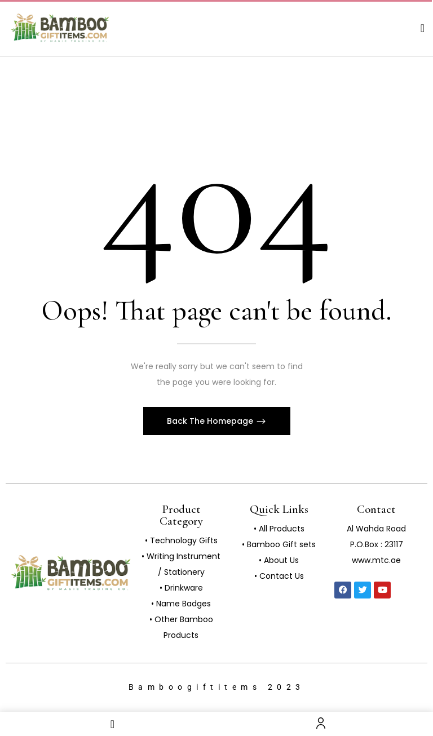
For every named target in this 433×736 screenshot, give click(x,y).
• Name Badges (181, 603)
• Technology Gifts (181, 540)
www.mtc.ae (376, 560)
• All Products (279, 528)
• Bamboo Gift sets (279, 544)
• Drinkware (181, 587)
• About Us (279, 560)
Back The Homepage (211, 421)
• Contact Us (279, 576)
